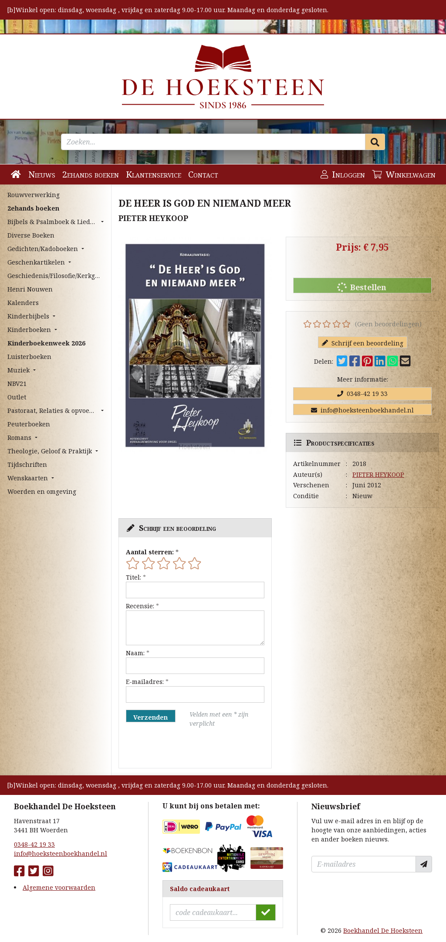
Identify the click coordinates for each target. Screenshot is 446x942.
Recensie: (140, 606)
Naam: (135, 653)
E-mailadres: (145, 681)
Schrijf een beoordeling (362, 343)
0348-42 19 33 (362, 393)
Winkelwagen (404, 174)
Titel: (133, 577)
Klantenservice (153, 174)
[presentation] (181, 748)
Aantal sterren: (150, 552)
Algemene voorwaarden (59, 887)
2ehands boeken (90, 174)
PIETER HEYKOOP (378, 474)
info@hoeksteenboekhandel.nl (362, 410)
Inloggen (343, 174)
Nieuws (41, 174)
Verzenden (150, 717)
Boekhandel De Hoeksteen (382, 930)
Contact (203, 174)
